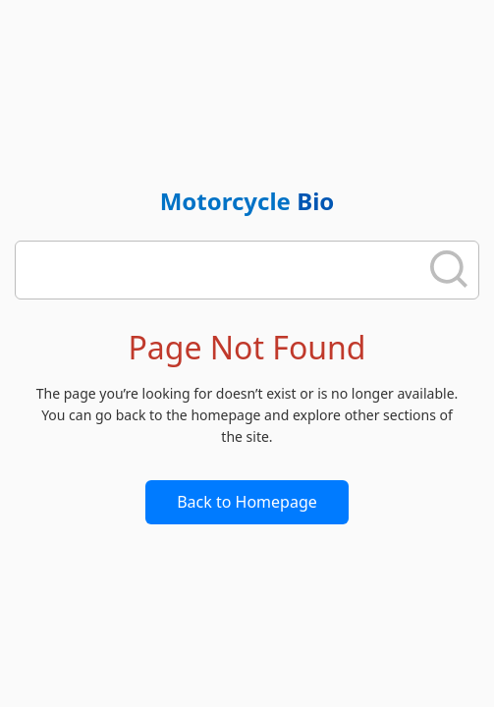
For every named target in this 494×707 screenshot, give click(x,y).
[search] (223, 270)
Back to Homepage (247, 502)
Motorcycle (247, 201)
